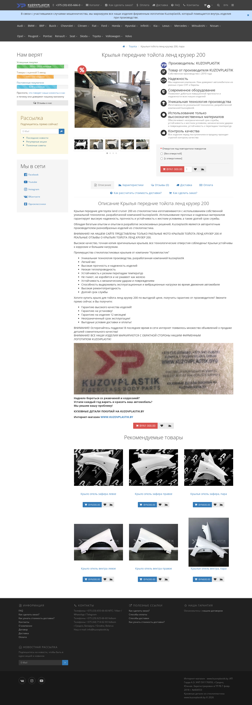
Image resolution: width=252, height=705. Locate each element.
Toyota (97, 36)
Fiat (95, 26)
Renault (61, 36)
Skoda (85, 36)
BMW (32, 26)
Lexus (167, 26)
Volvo (128, 36)
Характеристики (131, 185)
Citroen (83, 26)
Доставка (160, 5)
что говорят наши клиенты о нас (47, 92)
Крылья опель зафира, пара (208, 494)
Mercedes (181, 26)
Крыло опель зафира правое (153, 494)
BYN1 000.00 (172, 169)
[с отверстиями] (171, 158)
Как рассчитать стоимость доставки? (136, 193)
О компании (25, 625)
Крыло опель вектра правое (153, 568)
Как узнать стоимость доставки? (36, 618)
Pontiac (47, 36)
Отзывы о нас (42, 103)
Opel (21, 36)
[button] (208, 5)
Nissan (215, 26)
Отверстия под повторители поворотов (184, 148)
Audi (21, 26)
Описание (102, 185)
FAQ (175, 5)
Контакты (191, 5)
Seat (73, 36)
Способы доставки (139, 618)
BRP (43, 26)
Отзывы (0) (160, 185)
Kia (156, 26)
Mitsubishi (199, 26)
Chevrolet (68, 26)
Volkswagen (114, 36)
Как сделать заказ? (119, 5)
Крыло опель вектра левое (98, 568)
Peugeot (34, 36)
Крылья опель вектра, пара (209, 568)
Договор (23, 629)
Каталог (93, 5)
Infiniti (146, 26)
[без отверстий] (171, 153)
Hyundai (131, 26)
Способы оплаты (138, 614)
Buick (53, 26)
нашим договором (212, 610)
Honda (117, 26)
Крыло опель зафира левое (98, 494)
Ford (105, 26)
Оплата (142, 5)
